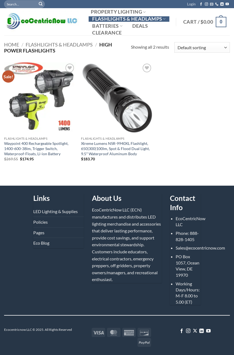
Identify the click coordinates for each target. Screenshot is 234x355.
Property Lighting (118, 12)
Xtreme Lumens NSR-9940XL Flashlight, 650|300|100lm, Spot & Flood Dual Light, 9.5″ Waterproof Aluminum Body (115, 148)
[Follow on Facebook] (201, 4)
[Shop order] (202, 47)
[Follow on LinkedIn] (222, 4)
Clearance (107, 33)
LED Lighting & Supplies (55, 211)
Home (11, 45)
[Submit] (41, 4)
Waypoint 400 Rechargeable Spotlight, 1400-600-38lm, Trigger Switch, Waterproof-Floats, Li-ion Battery (36, 148)
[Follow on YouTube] (227, 4)
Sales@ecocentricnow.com (200, 247)
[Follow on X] (195, 331)
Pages (38, 232)
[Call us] (216, 4)
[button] (191, 4)
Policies (40, 222)
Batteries (107, 26)
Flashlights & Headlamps (129, 18)
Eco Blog (41, 242)
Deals (140, 26)
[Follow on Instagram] (206, 4)
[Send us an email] (211, 4)
